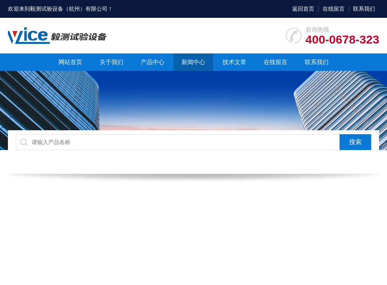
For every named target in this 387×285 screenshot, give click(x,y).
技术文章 (234, 62)
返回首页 (303, 9)
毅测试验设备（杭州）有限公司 (69, 9)
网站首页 (70, 62)
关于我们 (111, 62)
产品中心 (152, 62)
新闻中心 (193, 62)
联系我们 (364, 9)
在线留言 (334, 9)
